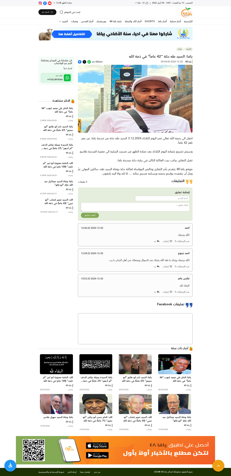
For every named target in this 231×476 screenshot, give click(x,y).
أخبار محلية (175, 21)
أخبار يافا (162, 21)
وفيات (74, 21)
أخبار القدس (87, 21)
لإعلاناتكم (72, 472)
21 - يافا (142, 3)
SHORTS (150, 21)
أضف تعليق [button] (90, 215)
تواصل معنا (85, 472)
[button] (168, 241)
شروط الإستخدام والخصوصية (51, 472)
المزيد (64, 21)
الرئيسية (188, 21)
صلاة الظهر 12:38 (64, 3)
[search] (70, 12)
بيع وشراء (101, 21)
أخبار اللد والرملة (133, 21)
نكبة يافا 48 (115, 21)
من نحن (97, 472)
